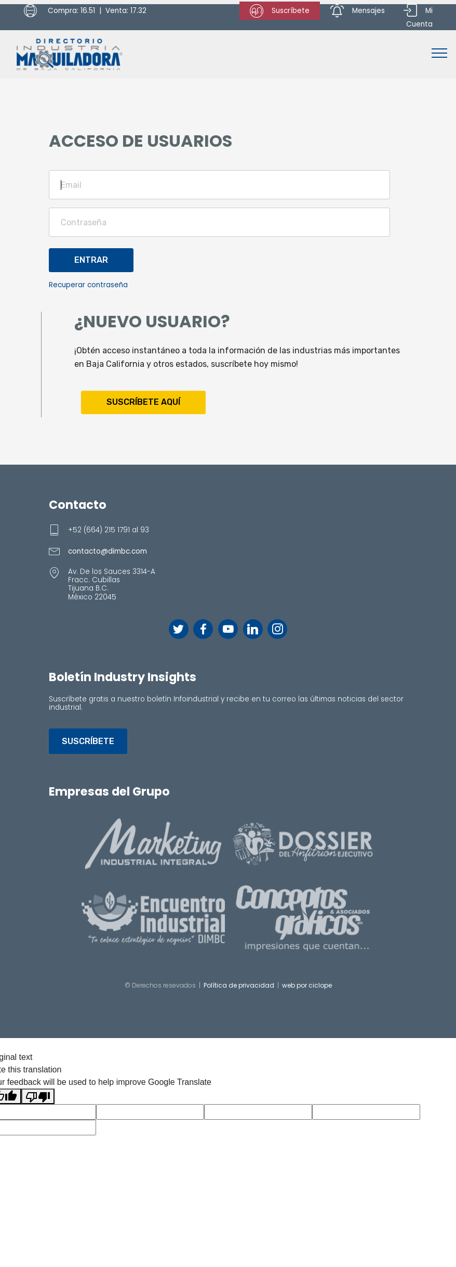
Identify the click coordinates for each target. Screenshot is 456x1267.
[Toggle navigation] (440, 52)
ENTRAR (91, 260)
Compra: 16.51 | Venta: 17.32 (85, 11)
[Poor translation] (38, 1097)
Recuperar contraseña (88, 285)
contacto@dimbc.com (107, 551)
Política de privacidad (239, 985)
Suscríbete (280, 11)
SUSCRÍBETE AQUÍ (143, 402)
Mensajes (357, 11)
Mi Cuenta (418, 16)
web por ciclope (307, 985)
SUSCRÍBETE (88, 741)
